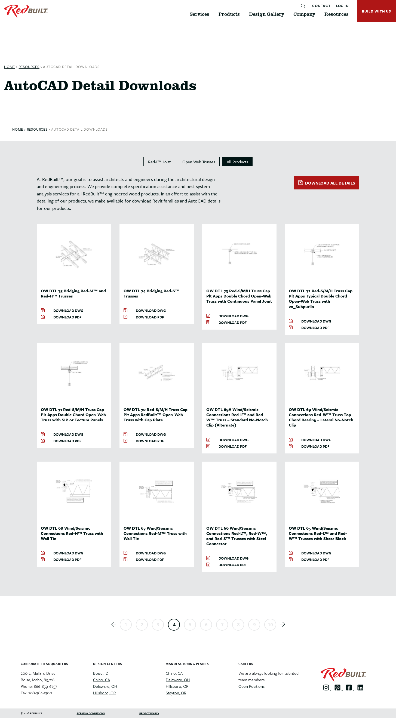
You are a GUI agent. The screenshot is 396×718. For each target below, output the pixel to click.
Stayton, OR (176, 693)
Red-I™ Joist (159, 162)
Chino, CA (101, 680)
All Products (237, 162)
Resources (29, 66)
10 (270, 625)
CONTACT (321, 6)
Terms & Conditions (91, 713)
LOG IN (342, 6)
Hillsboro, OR (104, 693)
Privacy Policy (149, 713)
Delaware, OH (105, 686)
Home (9, 66)
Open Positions (251, 686)
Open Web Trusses (198, 162)
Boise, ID (100, 673)
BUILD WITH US (376, 11)
